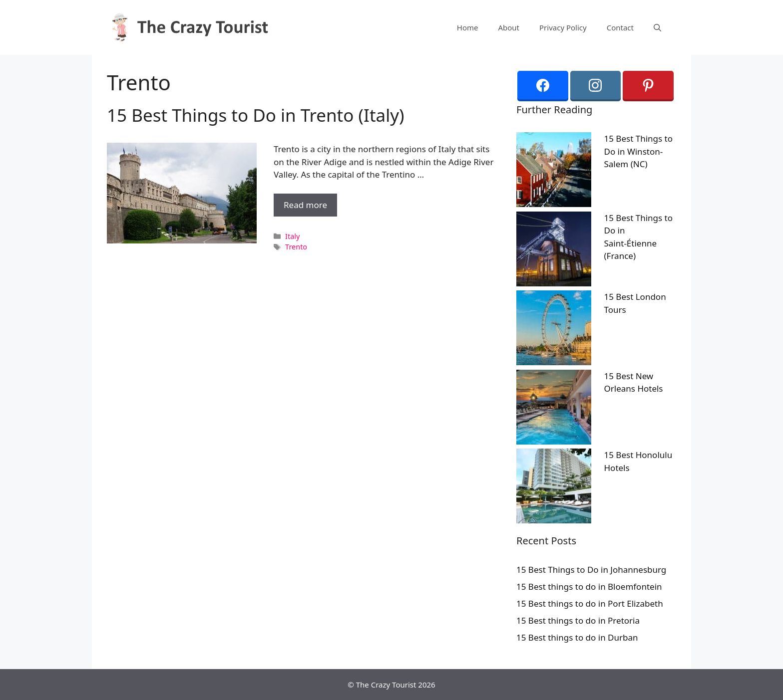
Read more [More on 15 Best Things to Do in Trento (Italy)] (305, 205)
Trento (296, 246)
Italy (292, 236)
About (508, 27)
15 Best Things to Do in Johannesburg (591, 569)
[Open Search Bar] (657, 27)
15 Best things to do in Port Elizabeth (589, 603)
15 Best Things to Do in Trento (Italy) (255, 115)
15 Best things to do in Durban (577, 637)
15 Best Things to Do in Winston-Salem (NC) (638, 151)
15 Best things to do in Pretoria (578, 620)
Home (467, 27)
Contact (620, 27)
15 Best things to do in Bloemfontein (589, 586)
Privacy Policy (563, 27)
